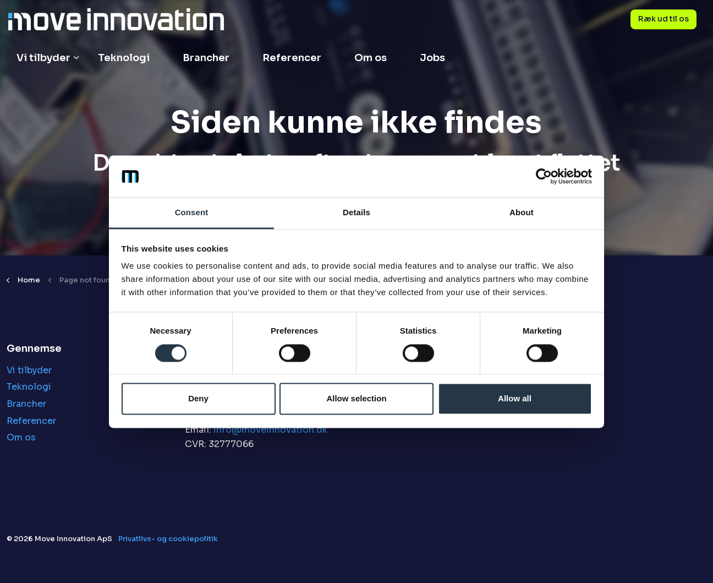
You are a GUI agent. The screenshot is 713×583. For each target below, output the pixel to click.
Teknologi (124, 58)
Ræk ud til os (663, 19)
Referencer (291, 58)
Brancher (206, 58)
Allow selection (356, 399)
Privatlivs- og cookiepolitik (168, 538)
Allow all (514, 399)
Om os (370, 58)
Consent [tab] (192, 212)
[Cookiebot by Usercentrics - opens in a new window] (544, 176)
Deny (198, 399)
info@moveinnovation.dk (270, 429)
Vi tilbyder (43, 58)
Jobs (432, 58)
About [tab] (521, 212)
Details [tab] (356, 212)
